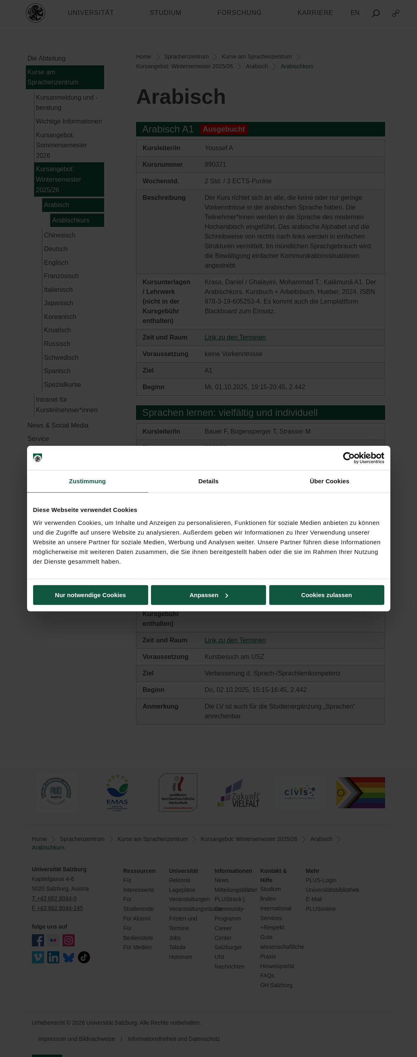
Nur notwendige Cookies (90, 594)
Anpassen (208, 594)
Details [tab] (209, 481)
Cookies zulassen (326, 594)
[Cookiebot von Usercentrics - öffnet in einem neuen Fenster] (349, 458)
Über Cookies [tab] (330, 481)
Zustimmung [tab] (87, 481)
